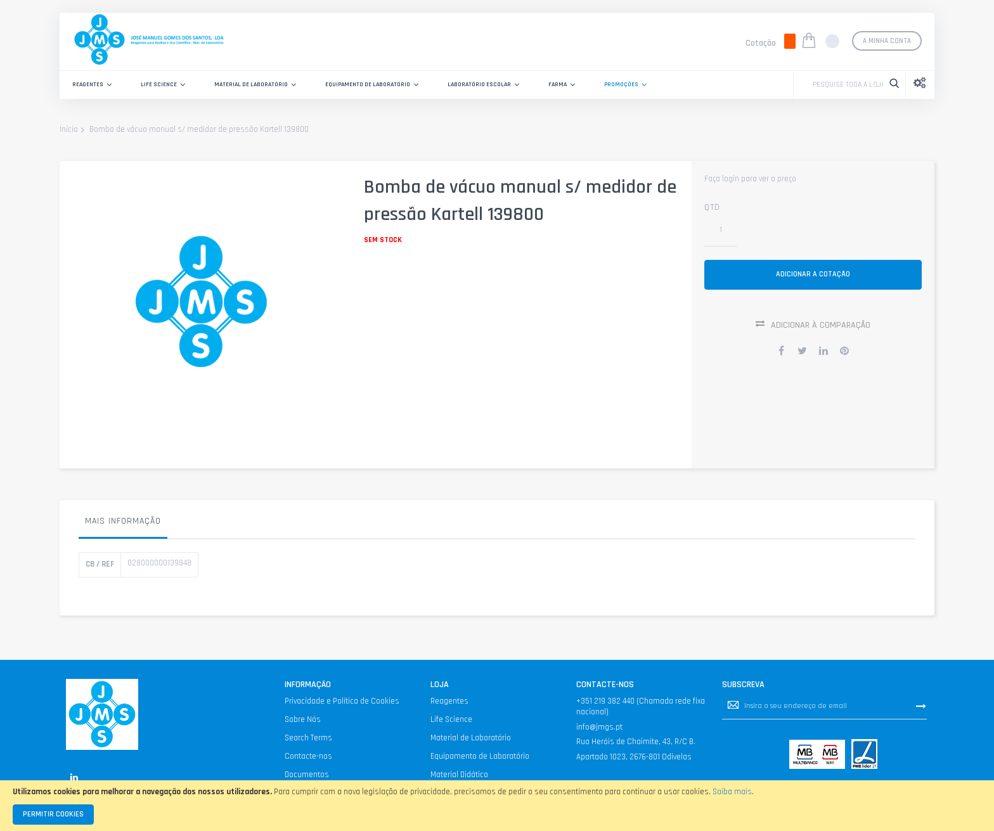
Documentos (307, 775)
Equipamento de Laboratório (479, 756)
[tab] (123, 524)
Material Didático (459, 775)
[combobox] (844, 85)
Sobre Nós (303, 719)
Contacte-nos (308, 756)
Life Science (451, 719)
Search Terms (308, 738)
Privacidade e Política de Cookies (342, 701)
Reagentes (449, 701)
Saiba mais (732, 792)
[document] (497, 806)
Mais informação (123, 521)
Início (69, 130)
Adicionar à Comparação (820, 330)
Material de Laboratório (470, 738)
